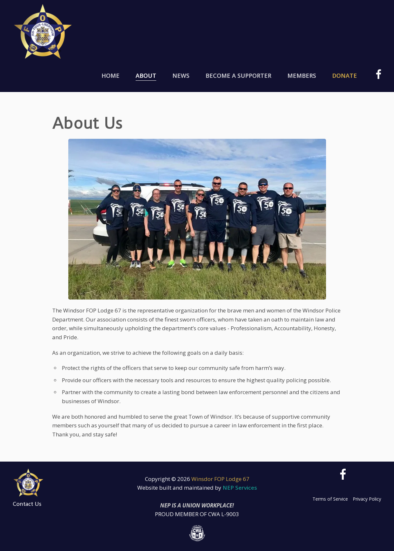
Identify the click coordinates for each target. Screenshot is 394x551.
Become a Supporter (238, 75)
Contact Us (27, 504)
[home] (43, 31)
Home (110, 75)
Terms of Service (330, 499)
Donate (344, 75)
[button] (146, 76)
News (180, 75)
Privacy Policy (367, 499)
